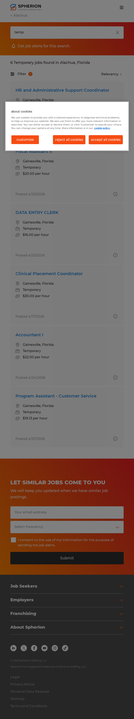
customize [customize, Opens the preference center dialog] (25, 140)
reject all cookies (69, 140)
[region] (67, 126)
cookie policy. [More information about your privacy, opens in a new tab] (102, 128)
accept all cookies (106, 140)
